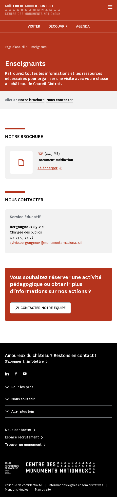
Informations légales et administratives (76, 485)
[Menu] (110, 6)
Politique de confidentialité (23, 485)
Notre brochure (31, 100)
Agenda (83, 26)
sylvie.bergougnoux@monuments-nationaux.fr (46, 242)
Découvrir (58, 26)
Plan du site (43, 489)
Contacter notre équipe (40, 308)
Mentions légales (16, 489)
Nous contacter (59, 100)
